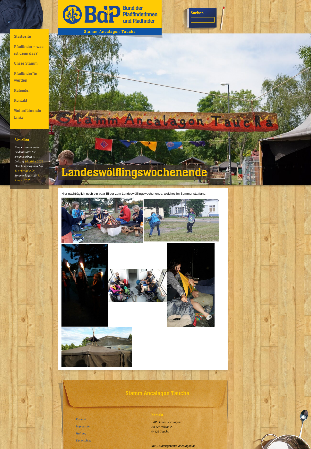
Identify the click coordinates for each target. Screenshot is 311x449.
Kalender (22, 90)
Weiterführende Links (27, 114)
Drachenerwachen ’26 (29, 166)
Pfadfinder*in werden (25, 76)
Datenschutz (83, 440)
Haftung (81, 433)
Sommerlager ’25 (26, 175)
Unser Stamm (26, 63)
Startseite (22, 36)
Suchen (197, 12)
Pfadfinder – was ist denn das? (28, 50)
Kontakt (20, 100)
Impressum (83, 426)
